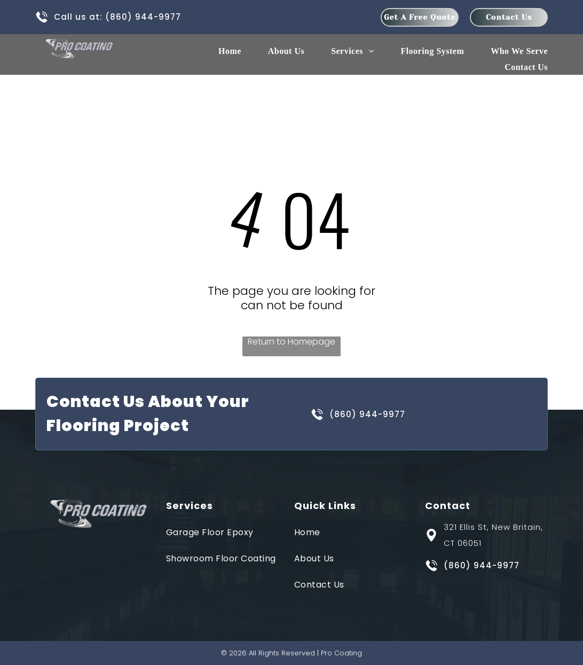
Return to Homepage (291, 342)
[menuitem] (216, 51)
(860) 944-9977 (143, 16)
